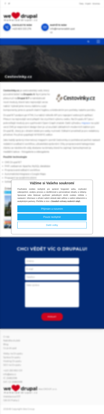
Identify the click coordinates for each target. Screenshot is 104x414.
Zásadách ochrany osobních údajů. (66, 201)
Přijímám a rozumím (52, 208)
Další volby (52, 225)
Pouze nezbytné (52, 217)
